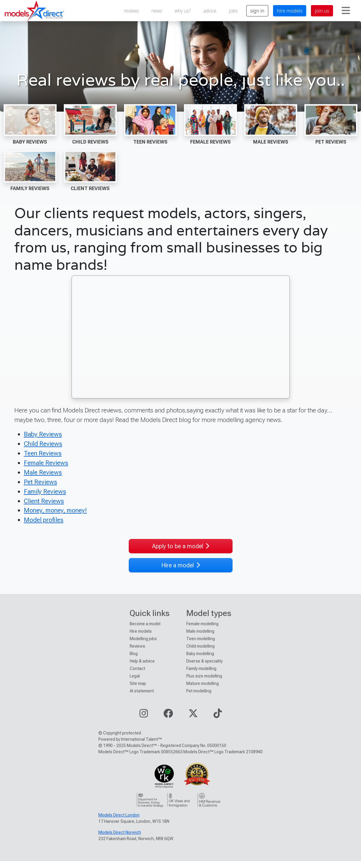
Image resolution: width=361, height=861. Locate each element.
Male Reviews (270, 142)
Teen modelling (200, 638)
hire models (290, 10)
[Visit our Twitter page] (193, 715)
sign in (257, 10)
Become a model (145, 623)
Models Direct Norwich (119, 832)
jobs (233, 10)
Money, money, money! (55, 510)
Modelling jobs (143, 638)
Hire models (141, 631)
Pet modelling (198, 691)
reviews (131, 10)
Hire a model (180, 565)
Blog (134, 653)
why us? (183, 10)
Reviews (137, 646)
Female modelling (202, 623)
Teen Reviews (150, 142)
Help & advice (142, 661)
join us (322, 10)
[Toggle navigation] (346, 11)
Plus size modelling (204, 676)
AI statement (142, 691)
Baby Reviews (30, 142)
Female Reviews (210, 142)
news (156, 10)
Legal (135, 676)
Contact (137, 668)
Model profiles (43, 519)
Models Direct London (119, 815)
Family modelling (201, 668)
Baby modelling (200, 653)
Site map (138, 683)
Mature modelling (202, 683)
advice (209, 10)
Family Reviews (29, 188)
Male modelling (200, 631)
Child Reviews (90, 142)
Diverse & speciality (204, 661)
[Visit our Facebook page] (168, 715)
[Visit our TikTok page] (217, 715)
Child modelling (200, 646)
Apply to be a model (180, 546)
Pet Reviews (330, 142)
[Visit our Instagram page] (143, 715)
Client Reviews (90, 188)
